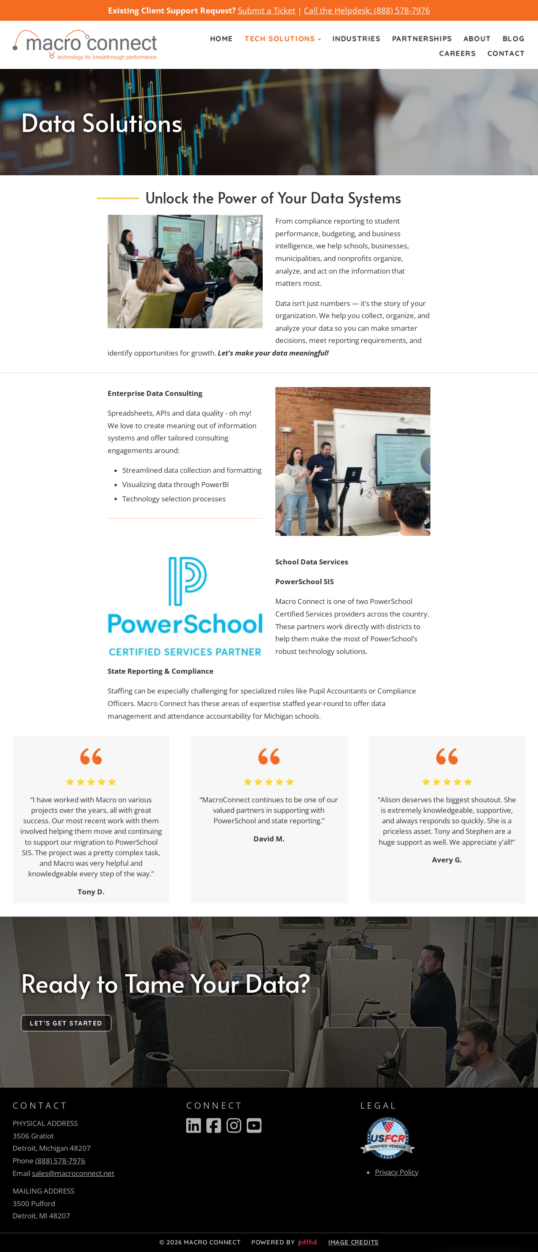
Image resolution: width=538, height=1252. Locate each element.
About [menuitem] (477, 38)
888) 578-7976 (403, 10)
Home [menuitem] (221, 38)
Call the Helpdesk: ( (340, 10)
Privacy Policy (397, 1172)
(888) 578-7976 (60, 1160)
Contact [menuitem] (506, 53)
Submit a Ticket (266, 10)
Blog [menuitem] (514, 38)
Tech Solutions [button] (283, 38)
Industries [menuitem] (356, 38)
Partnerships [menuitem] (422, 38)
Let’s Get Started (66, 1023)
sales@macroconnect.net (73, 1173)
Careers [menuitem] (457, 53)
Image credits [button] (353, 1242)
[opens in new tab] (387, 1137)
